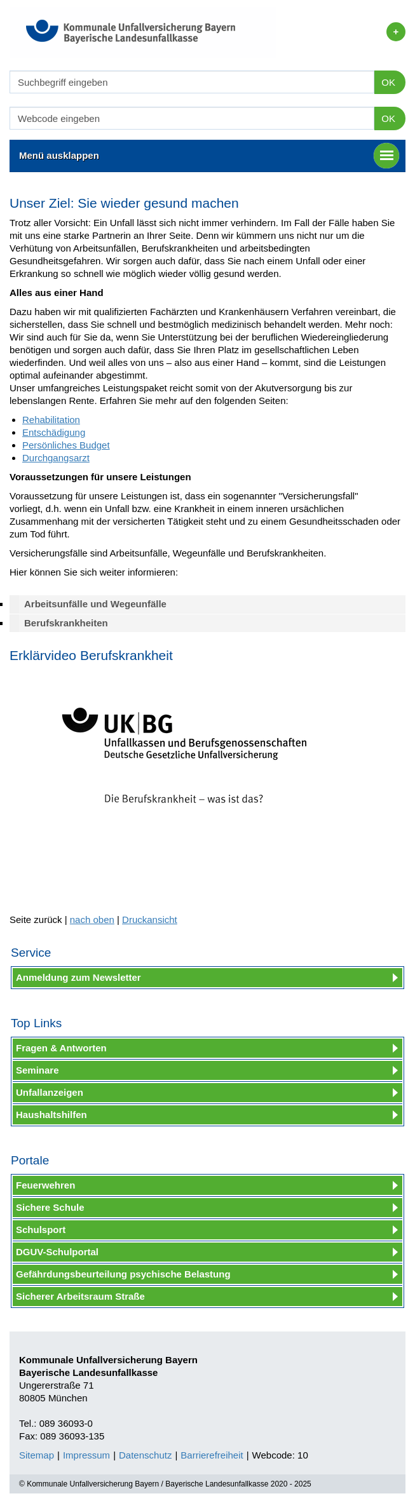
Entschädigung (53, 432)
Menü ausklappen (209, 155)
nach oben (92, 919)
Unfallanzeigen (49, 1092)
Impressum (86, 1455)
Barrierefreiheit (211, 1455)
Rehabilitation (51, 419)
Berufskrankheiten (66, 622)
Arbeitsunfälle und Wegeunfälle (95, 603)
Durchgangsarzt (56, 457)
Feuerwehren (45, 1185)
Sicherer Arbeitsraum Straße (80, 1296)
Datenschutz (145, 1455)
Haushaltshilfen (51, 1114)
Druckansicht (149, 919)
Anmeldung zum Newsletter (78, 977)
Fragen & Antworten (61, 1047)
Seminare (37, 1070)
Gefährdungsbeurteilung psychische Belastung (123, 1274)
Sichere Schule (50, 1207)
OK (388, 82)
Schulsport (40, 1229)
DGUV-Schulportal (57, 1251)
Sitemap (36, 1455)
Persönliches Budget (66, 445)
